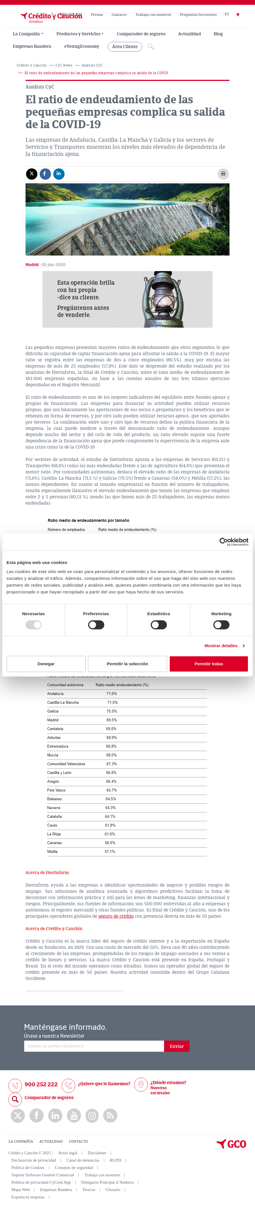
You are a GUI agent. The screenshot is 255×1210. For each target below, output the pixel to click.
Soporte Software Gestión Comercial (42, 1175)
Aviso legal (67, 1153)
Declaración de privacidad (33, 1160)
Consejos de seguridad (74, 1167)
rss (110, 1115)
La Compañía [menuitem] (26, 34)
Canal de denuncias (82, 1160)
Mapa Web (20, 1189)
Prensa (97, 14)
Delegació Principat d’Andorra (107, 1182)
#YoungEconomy (81, 46)
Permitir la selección (127, 663)
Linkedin (55, 1115)
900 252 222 (71, 14)
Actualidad (189, 34)
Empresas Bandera (32, 46)
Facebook (36, 1115)
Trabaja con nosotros (153, 14)
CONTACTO (78, 1141)
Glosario (113, 1189)
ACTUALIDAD (51, 1141)
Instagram (92, 1116)
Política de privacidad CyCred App (41, 1182)
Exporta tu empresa (27, 1197)
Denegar (46, 663)
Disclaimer (97, 1153)
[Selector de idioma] (235, 14)
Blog (218, 34)
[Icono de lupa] (151, 47)
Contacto (119, 14)
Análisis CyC (92, 65)
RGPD (115, 1160)
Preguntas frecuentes (198, 14)
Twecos (88, 1189)
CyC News (64, 65)
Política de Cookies (27, 1167)
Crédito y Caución (32, 65)
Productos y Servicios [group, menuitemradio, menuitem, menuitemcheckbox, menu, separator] (78, 34)
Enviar (177, 1046)
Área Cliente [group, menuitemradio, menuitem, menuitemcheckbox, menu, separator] (125, 47)
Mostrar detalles (221, 645)
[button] (128, 299)
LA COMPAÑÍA (20, 1141)
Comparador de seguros (141, 34)
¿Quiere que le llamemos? (104, 1084)
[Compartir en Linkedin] (59, 174)
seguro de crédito (116, 916)
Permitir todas (209, 663)
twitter (17, 1116)
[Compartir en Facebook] (45, 174)
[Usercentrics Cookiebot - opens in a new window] (223, 542)
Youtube (74, 1115)
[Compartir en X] (32, 174)
